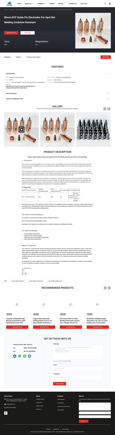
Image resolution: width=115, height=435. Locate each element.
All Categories (61, 410)
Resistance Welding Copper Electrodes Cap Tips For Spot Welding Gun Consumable (97, 321)
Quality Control (39, 406)
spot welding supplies (18, 281)
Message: (56, 344)
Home (6, 9)
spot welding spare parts (55, 281)
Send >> (83, 421)
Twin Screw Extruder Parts (64, 406)
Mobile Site (56, 429)
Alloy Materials (61, 399)
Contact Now (60, 383)
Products (11, 9)
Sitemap (48, 429)
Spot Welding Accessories (23, 9)
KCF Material (61, 403)
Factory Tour (39, 402)
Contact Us (38, 409)
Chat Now (28, 33)
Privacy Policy (65, 429)
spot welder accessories (36, 281)
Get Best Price (11, 33)
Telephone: (57, 374)
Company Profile (40, 399)
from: (55, 364)
